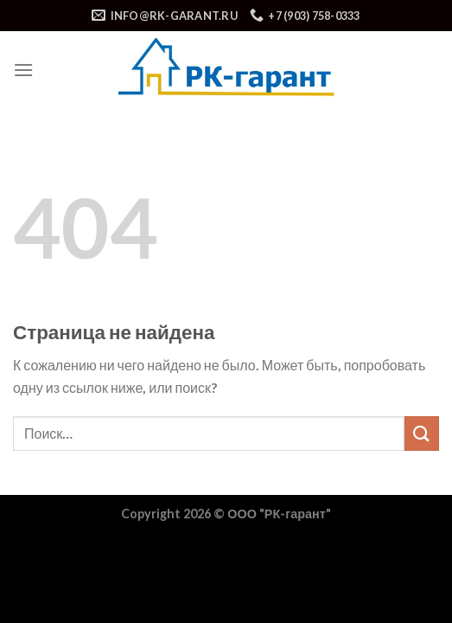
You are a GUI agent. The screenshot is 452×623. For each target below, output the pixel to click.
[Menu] (23, 69)
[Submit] (421, 433)
